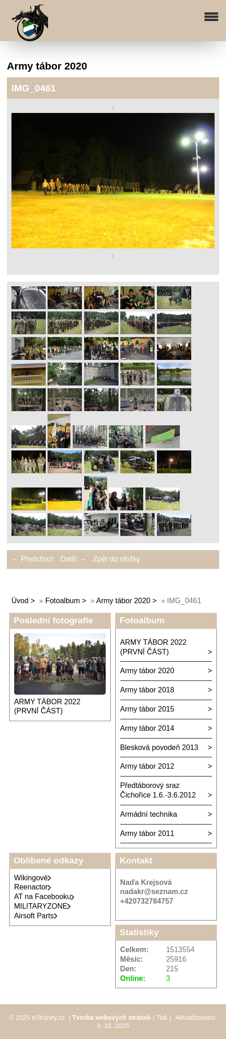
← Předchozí (32, 559)
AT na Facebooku (44, 896)
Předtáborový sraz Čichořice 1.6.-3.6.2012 (158, 790)
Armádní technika (149, 814)
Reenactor (33, 887)
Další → (73, 559)
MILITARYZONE (42, 906)
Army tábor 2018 (147, 690)
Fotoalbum (62, 601)
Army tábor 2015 (147, 709)
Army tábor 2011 (147, 833)
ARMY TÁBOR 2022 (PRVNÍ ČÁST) (153, 647)
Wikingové (33, 878)
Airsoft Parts (36, 916)
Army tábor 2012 (147, 766)
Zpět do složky (116, 559)
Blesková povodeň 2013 (159, 747)
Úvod (19, 601)
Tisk (161, 1017)
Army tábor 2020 (123, 601)
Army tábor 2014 (147, 728)
